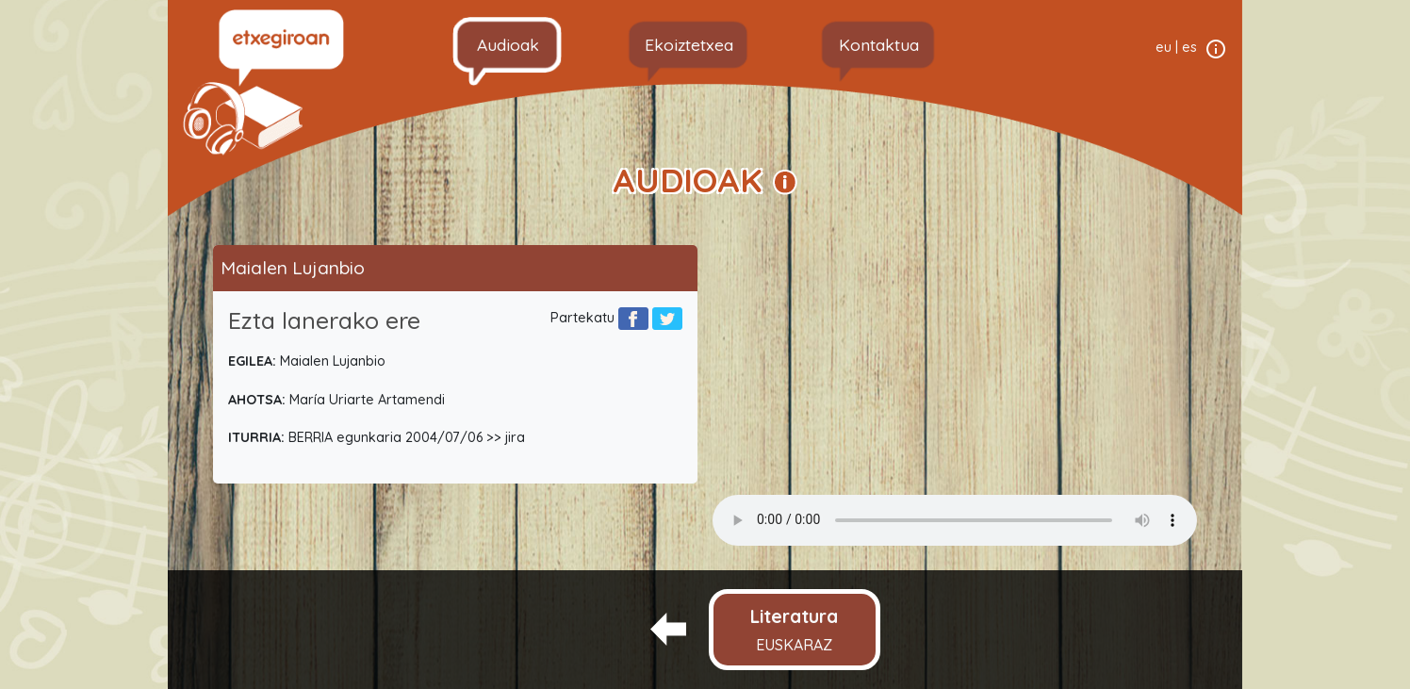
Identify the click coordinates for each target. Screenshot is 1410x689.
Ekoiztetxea (689, 44)
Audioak (508, 44)
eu (1164, 47)
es (1189, 47)
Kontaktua (879, 44)
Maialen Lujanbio (293, 267)
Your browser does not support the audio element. (955, 520)
